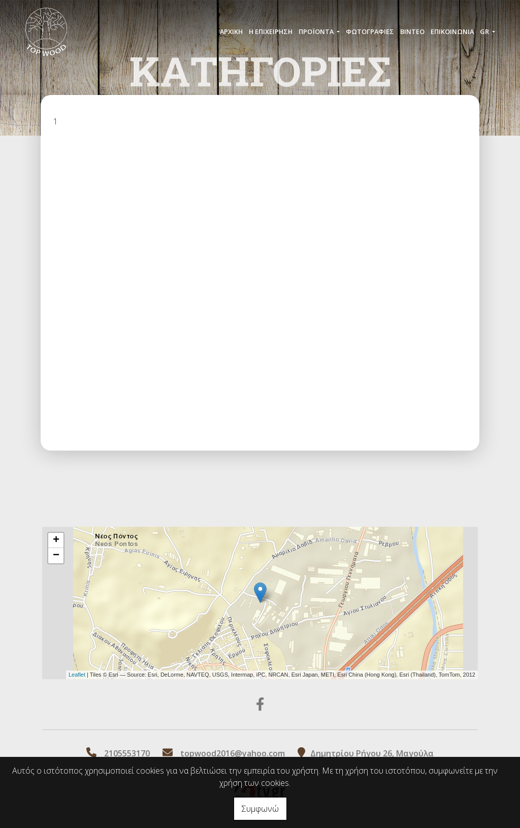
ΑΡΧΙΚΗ (231, 31)
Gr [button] (485, 31)
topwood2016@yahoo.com (232, 753)
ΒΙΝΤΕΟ (412, 31)
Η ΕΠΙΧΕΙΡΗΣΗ (270, 31)
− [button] (56, 555)
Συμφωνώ (260, 808)
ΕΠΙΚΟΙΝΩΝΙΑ (452, 31)
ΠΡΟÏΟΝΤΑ (317, 31)
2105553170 (127, 753)
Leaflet (77, 675)
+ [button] (56, 540)
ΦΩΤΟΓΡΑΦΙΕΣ (370, 31)
